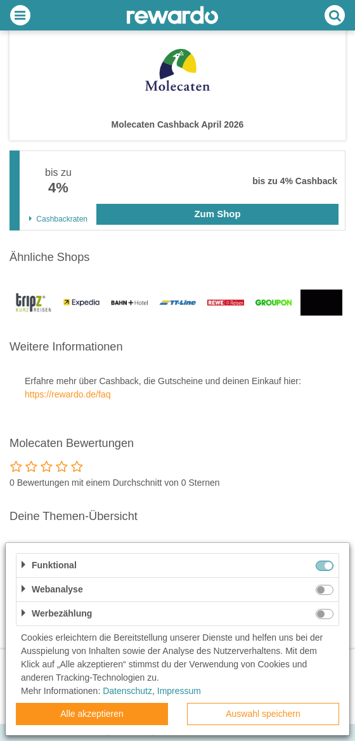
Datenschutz (127, 691)
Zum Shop (217, 213)
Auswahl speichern (263, 714)
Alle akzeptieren (92, 714)
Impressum (179, 691)
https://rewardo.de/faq (67, 394)
